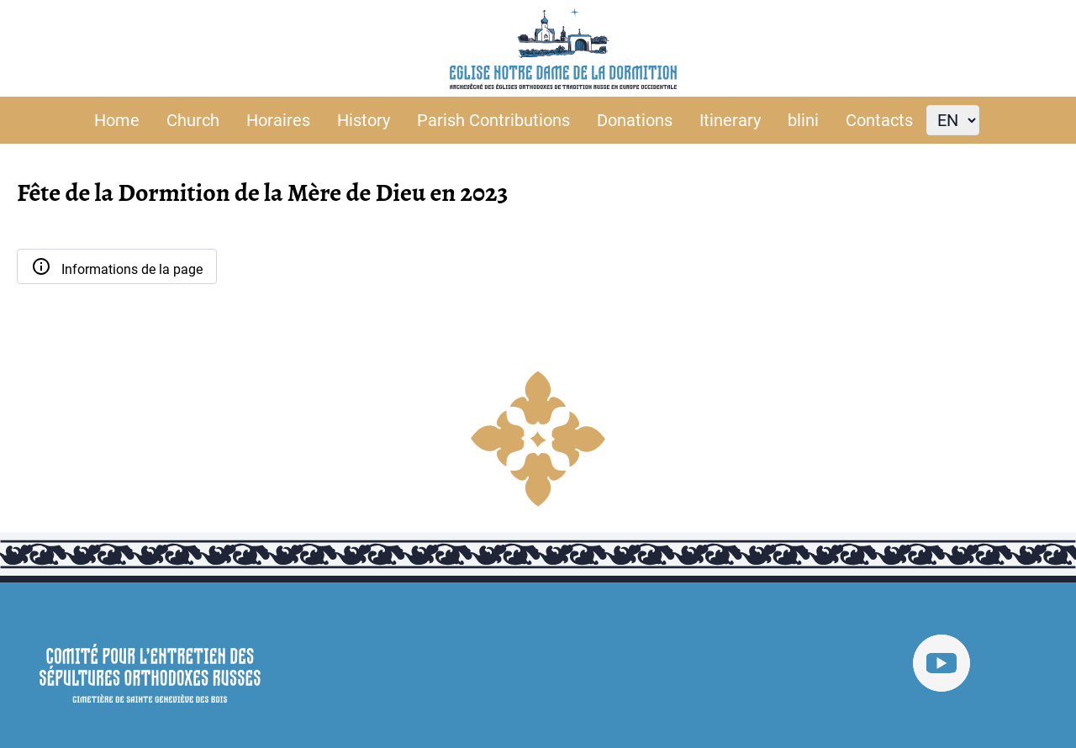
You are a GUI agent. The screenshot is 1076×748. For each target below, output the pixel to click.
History (363, 120)
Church (192, 120)
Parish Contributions (493, 120)
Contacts (879, 120)
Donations (634, 120)
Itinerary (730, 120)
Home (117, 120)
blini (803, 120)
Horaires (278, 120)
